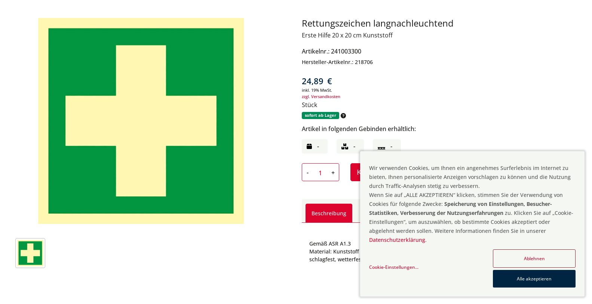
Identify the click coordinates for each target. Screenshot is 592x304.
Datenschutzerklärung (397, 239)
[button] (342, 115)
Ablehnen (534, 258)
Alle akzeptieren (534, 279)
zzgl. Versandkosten (321, 96)
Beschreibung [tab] (329, 213)
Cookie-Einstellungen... (393, 267)
